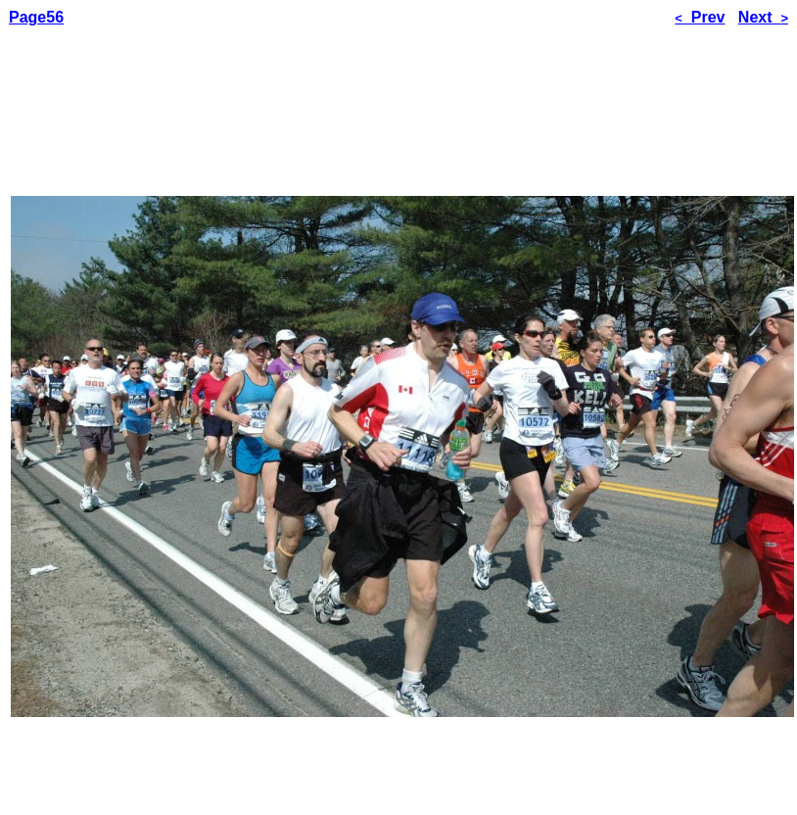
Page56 (36, 17)
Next (763, 17)
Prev (700, 17)
